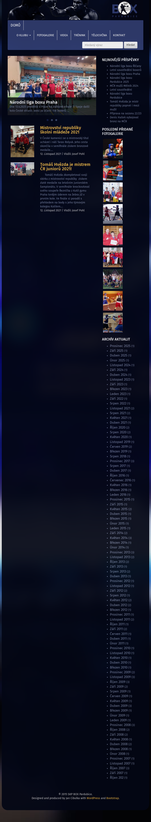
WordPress (93, 798)
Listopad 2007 (120, 763)
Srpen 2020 (118, 432)
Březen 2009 (119, 710)
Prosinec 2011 (120, 614)
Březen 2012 (118, 610)
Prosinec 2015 (120, 499)
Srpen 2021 (118, 413)
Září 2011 (116, 629)
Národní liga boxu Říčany (125, 66)
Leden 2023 (118, 394)
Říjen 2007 (117, 768)
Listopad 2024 (120, 365)
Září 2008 (117, 735)
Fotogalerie (45, 35)
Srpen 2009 (118, 691)
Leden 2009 (118, 720)
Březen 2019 (118, 451)
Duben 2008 (119, 744)
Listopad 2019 (120, 442)
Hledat (130, 45)
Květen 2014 (119, 538)
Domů (15, 25)
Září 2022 (116, 399)
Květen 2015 (119, 509)
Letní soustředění (121, 89)
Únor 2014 (117, 547)
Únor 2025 (117, 360)
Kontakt (119, 35)
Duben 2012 (118, 605)
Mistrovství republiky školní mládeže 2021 (60, 130)
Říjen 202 (116, 778)
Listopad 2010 (120, 653)
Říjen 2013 (117, 562)
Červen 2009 (119, 696)
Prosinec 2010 (120, 648)
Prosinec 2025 (120, 346)
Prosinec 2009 (120, 672)
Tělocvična (99, 35)
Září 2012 (116, 591)
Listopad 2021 (120, 408)
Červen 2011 (118, 634)
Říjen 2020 (117, 427)
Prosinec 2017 (120, 461)
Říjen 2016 (117, 475)
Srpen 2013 (118, 571)
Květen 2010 (119, 658)
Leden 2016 (118, 495)
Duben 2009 (119, 706)
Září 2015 (116, 504)
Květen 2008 (119, 739)
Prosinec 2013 (120, 552)
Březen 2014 (118, 543)
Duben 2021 (118, 422)
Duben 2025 (118, 355)
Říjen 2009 (117, 682)
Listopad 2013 (120, 557)
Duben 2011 (118, 639)
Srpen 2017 (118, 466)
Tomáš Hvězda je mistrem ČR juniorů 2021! (65, 166)
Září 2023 (116, 384)
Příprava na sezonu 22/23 (125, 113)
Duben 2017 (118, 470)
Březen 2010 (118, 667)
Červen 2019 (119, 447)
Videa (64, 35)
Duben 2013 (118, 576)
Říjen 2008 (117, 730)
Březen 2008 (119, 749)
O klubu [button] (24, 35)
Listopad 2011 (120, 619)
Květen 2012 (118, 600)
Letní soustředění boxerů (125, 70)
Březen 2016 (118, 490)
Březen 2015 (118, 518)
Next (91, 84)
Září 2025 (116, 351)
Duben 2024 (118, 375)
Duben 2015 (118, 514)
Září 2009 (117, 687)
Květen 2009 (119, 701)
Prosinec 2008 (120, 725)
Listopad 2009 (120, 677)
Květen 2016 (119, 485)
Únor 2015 (117, 523)
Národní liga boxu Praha (125, 74)
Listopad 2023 (120, 379)
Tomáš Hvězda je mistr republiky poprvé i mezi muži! (124, 105)
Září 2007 (116, 773)
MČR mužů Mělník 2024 (124, 85)
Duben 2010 (118, 662)
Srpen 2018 (118, 456)
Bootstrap (112, 798)
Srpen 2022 (118, 403)
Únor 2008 (117, 754)
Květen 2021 (118, 418)
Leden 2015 (118, 528)
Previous (13, 84)
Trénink (79, 35)
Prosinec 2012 (120, 581)
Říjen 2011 (117, 624)
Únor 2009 (117, 715)
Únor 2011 (117, 643)
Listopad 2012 (120, 586)
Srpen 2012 (118, 595)
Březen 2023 (118, 389)
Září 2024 (116, 370)
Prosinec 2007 (120, 758)
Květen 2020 (119, 437)
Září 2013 (116, 566)
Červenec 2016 (120, 480)
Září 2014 (116, 533)
